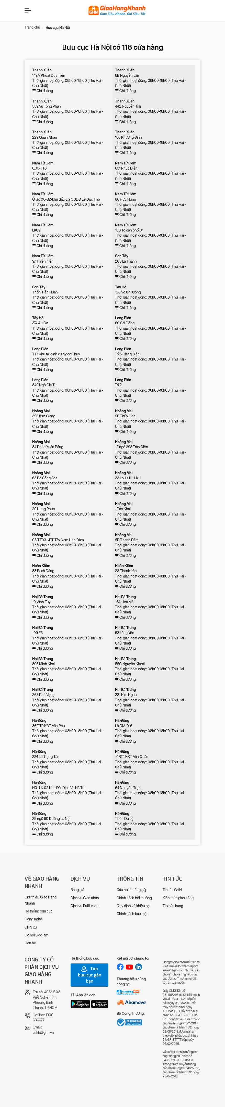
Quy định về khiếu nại (133, 906)
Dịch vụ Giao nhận (85, 898)
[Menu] (27, 10)
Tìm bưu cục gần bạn (89, 975)
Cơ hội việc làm (36, 935)
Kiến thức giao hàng (178, 898)
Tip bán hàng (173, 906)
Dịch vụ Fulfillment (85, 906)
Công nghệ (33, 919)
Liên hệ (30, 943)
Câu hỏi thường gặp (132, 890)
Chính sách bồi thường (134, 898)
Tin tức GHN (172, 890)
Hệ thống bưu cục (38, 911)
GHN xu (31, 927)
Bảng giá (77, 890)
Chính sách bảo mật (132, 914)
